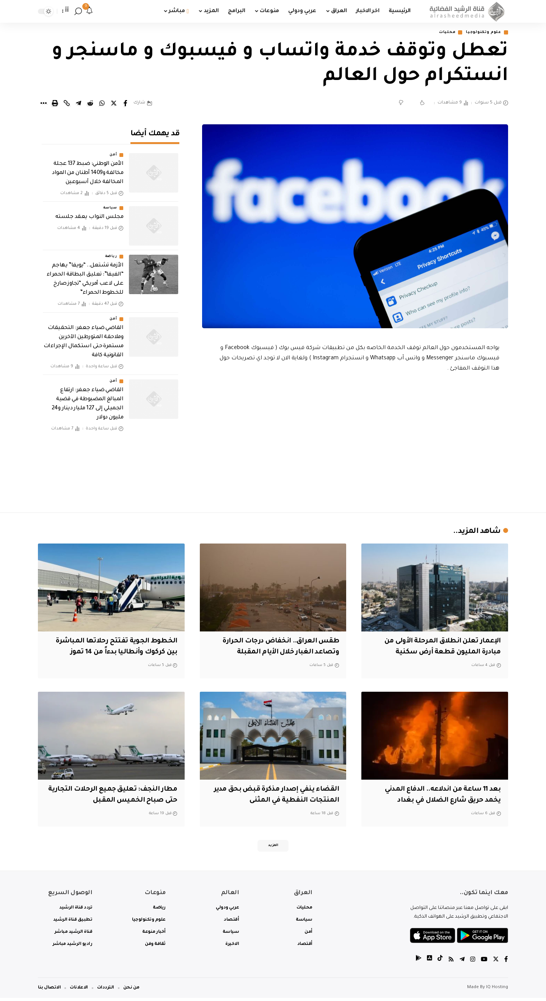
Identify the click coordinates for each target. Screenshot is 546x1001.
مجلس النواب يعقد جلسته (89, 212)
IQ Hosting (497, 990)
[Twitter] (496, 963)
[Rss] (449, 963)
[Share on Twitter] (113, 104)
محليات (439, 32)
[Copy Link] (66, 104)
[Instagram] (471, 963)
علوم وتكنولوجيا (480, 32)
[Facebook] (506, 963)
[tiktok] (438, 963)
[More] (43, 104)
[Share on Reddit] (90, 104)
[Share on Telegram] (78, 104)
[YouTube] (483, 963)
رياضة (111, 252)
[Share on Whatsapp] (102, 104)
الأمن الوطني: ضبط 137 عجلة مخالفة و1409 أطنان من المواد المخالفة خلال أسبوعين (87, 168)
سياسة (110, 203)
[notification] (89, 11)
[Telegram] (460, 963)
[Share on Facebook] (125, 104)
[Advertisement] (355, 441)
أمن (113, 150)
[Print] (55, 104)
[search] (78, 11)
